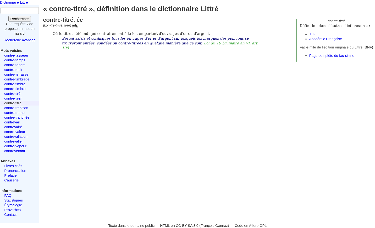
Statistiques (13, 200)
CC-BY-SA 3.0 (187, 225)
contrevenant (14, 151)
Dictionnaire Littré (14, 2)
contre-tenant (14, 65)
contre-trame (14, 113)
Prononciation (15, 171)
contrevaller (13, 141)
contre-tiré (12, 93)
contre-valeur (14, 132)
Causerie (11, 180)
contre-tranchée (16, 117)
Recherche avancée (19, 40)
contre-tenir (13, 70)
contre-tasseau (16, 55)
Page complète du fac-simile (331, 55)
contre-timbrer (15, 89)
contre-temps (14, 60)
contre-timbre (14, 84)
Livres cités (13, 166)
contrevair (12, 122)
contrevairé (13, 127)
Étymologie (13, 205)
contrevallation (16, 136)
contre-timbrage (16, 79)
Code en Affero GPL (251, 225)
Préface (10, 175)
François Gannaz (214, 225)
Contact (10, 214)
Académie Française (325, 39)
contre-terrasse (16, 74)
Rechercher (19, 19)
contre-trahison (16, 108)
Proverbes (12, 210)
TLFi (312, 34)
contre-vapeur (15, 146)
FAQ (7, 195)
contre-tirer (13, 98)
